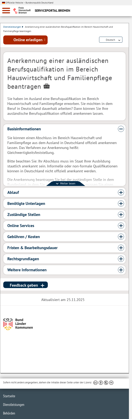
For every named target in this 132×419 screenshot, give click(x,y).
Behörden (9, 413)
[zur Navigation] (6, 10)
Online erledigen (28, 39)
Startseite (9, 396)
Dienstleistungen (13, 26)
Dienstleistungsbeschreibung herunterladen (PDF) (125, 40)
